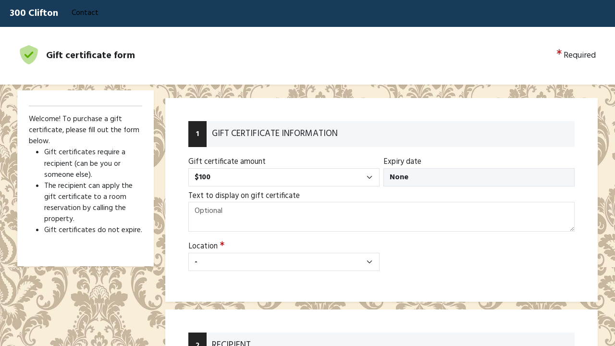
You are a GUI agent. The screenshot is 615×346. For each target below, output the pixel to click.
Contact (85, 13)
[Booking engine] (307, 186)
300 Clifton (34, 13)
